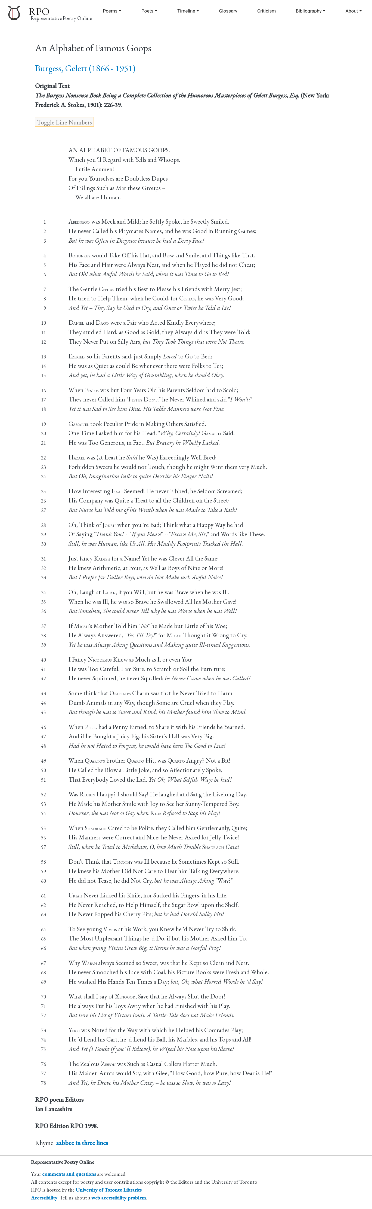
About (351, 11)
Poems (110, 11)
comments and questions (69, 1174)
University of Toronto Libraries (109, 1189)
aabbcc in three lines (82, 1143)
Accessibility (44, 1197)
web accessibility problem (118, 1197)
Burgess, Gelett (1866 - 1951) (85, 68)
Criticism (266, 11)
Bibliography (309, 11)
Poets (147, 11)
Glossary (228, 11)
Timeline (186, 11)
